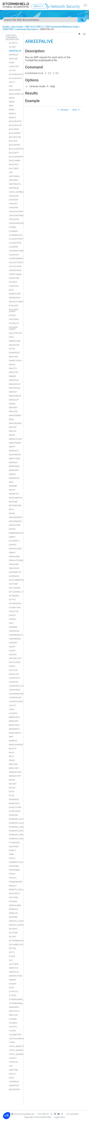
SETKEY (12, 936)
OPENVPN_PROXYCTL (15, 835)
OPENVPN (13, 815)
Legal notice (59, 1117)
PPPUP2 (12, 878)
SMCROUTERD (15, 976)
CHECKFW (13, 207)
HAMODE (13, 627)
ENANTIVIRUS (15, 360)
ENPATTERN (14, 458)
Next (74, 110)
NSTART (13, 784)
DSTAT (12, 349)
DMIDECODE (14, 341)
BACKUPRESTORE (15, 94)
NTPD (11, 791)
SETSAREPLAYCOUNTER (15, 944)
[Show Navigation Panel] (85, 5)
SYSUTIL (13, 1027)
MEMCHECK (14, 717)
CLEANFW (13, 247)
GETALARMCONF (15, 580)
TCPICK (12, 1030)
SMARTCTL (14, 972)
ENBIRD (12, 376)
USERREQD (14, 1081)
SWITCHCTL (14, 1011)
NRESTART (14, 768)
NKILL (11, 756)
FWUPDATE (14, 568)
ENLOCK (12, 431)
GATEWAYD (14, 576)
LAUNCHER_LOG (15, 686)
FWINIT (12, 552)
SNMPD (12, 980)
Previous (64, 110)
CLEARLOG (14, 255)
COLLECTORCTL (15, 262)
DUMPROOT (14, 352)
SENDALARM (15, 905)
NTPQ (11, 795)
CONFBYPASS (15, 270)
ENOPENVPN (15, 454)
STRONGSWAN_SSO (15, 1003)
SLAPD (12, 956)
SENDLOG (13, 913)
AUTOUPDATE (15, 78)
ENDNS (12, 404)
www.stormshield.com (22, 1114)
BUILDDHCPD (15, 121)
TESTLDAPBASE (15, 1038)
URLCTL (12, 1074)
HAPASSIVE (14, 631)
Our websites (73, 1114)
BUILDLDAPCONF (15, 149)
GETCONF (13, 584)
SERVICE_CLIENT (15, 921)
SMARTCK (13, 968)
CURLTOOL (14, 286)
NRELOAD (13, 764)
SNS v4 (39, 6)
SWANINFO (14, 1007)
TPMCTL (13, 1058)
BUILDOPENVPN (15, 157)
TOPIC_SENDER (15, 1054)
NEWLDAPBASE (15, 744)
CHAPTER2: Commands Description (20, 29)
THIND (12, 1042)
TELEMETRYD (15, 1034)
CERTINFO (13, 180)
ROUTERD (13, 897)
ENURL (12, 513)
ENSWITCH (14, 494)
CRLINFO (13, 282)
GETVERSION (15, 603)
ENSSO (12, 490)
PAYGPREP (14, 846)
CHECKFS (13, 203)
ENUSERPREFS (15, 517)
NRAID (12, 760)
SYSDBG (13, 1019)
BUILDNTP (14, 153)
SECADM (13, 901)
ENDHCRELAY (15, 396)
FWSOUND (14, 564)
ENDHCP (13, 392)
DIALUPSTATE (15, 333)
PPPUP (12, 874)
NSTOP (12, 788)
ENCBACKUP (14, 384)
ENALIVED (13, 356)
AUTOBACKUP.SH (15, 74)
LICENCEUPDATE (15, 701)
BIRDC (12, 109)
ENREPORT (14, 470)
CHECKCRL (14, 196)
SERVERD (13, 917)
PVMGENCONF (15, 882)
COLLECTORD (15, 266)
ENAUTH (13, 368)
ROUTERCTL (14, 893)
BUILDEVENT (15, 133)
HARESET (13, 642)
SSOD (11, 987)
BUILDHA (13, 141)
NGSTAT (13, 748)
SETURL (12, 948)
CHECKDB (13, 200)
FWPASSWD (14, 556)
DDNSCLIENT (15, 294)
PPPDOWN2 (14, 870)
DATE (11, 290)
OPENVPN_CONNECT (15, 827)
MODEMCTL (14, 729)
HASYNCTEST (15, 658)
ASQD (11, 62)
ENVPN (12, 529)
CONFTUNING (15, 274)
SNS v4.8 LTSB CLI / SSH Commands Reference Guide (51, 26)
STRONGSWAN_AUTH (15, 999)
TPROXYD (13, 1062)
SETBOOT (13, 929)
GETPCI (12, 599)
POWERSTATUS (15, 862)
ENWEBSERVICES (15, 533)
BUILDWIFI (14, 168)
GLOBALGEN (14, 607)
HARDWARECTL (15, 635)
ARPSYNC (13, 59)
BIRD (11, 105)
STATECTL (13, 991)
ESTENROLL (14, 541)
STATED (12, 995)
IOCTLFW (13, 670)
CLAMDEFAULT (15, 235)
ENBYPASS (14, 380)
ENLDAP (12, 427)
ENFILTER (13, 411)
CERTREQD (14, 188)
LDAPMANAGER (15, 694)
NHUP (11, 752)
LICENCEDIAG (15, 697)
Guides (6, 26)
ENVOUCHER (15, 525)
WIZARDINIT (14, 1089)
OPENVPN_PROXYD (15, 838)
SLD (11, 960)
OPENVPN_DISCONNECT (15, 831)
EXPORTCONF (15, 548)
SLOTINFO (13, 964)
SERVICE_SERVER (15, 925)
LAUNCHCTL (14, 678)
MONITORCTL (15, 733)
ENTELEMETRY (15, 498)
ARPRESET (14, 55)
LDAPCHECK (14, 690)
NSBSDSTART (15, 772)
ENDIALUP (13, 400)
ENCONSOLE (14, 388)
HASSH (12, 650)
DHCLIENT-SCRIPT (14, 310)
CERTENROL (14, 176)
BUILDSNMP (14, 160)
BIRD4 (12, 98)
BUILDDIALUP (15, 125)
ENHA (11, 419)
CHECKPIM (14, 219)
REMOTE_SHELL (15, 889)
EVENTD (12, 545)
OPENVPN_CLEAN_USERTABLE (15, 823)
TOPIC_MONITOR (15, 1046)
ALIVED (12, 47)
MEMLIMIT (14, 721)
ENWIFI (12, 537)
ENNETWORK (15, 443)
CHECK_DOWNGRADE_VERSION (15, 192)
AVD (11, 86)
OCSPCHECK (14, 811)
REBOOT (13, 886)
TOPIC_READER (15, 1050)
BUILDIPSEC (14, 145)
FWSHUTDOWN (15, 560)
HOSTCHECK (15, 662)
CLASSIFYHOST (15, 239)
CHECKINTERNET (15, 215)
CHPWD (12, 227)
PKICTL (12, 858)
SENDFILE (13, 909)
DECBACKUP (14, 297)
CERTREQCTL (15, 184)
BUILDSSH (14, 164)
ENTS (11, 509)
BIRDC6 (12, 117)
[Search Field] (44, 19)
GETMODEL (14, 596)
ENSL (11, 482)
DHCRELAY (14, 323)
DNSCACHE (14, 345)
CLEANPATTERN (15, 251)
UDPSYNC (13, 1070)
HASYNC (13, 654)
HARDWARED (15, 639)
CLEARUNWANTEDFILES (15, 258)
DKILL (11, 337)
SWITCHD (13, 1015)
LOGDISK (13, 713)
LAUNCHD (13, 682)
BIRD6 (12, 102)
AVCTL (12, 82)
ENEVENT (13, 407)
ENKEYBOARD (15, 423)
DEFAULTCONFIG (15, 301)
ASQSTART (14, 66)
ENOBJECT (14, 450)
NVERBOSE (14, 799)
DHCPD (12, 315)
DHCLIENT (13, 305)
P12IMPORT (14, 842)
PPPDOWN (14, 866)
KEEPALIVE (14, 674)
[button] (82, 19)
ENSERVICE (14, 478)
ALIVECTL (13, 43)
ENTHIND (13, 502)
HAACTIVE (13, 611)
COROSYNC (14, 278)
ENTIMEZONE (15, 505)
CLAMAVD (13, 231)
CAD (11, 172)
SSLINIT (12, 984)
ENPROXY (13, 462)
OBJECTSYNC (15, 807)
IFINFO (12, 666)
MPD (11, 737)
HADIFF (12, 615)
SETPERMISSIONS (15, 940)
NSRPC (12, 780)
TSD (11, 1066)
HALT (11, 623)
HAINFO (12, 619)
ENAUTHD (13, 372)
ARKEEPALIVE (15, 51)
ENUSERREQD (15, 521)
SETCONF (13, 933)
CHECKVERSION (15, 223)
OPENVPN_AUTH (15, 819)
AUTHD (12, 70)
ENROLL (12, 474)
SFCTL (12, 952)
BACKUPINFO (15, 90)
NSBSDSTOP (15, 776)
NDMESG (13, 740)
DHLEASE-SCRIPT (13, 328)
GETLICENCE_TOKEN (15, 592)
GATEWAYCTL (15, 572)
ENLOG (12, 435)
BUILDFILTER (15, 137)
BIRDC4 (12, 113)
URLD (11, 1078)
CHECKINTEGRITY (15, 211)
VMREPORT (14, 1085)
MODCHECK (14, 725)
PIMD (11, 854)
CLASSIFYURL (15, 243)
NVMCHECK (14, 803)
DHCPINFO (14, 319)
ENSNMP (13, 486)
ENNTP (12, 447)
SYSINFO (13, 1023)
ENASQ (12, 364)
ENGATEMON (15, 415)
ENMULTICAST (15, 439)
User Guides (17, 26)
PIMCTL (12, 850)
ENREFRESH (14, 466)
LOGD (11, 709)
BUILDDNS (14, 129)
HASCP (12, 646)
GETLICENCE (15, 588)
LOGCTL (12, 705)
